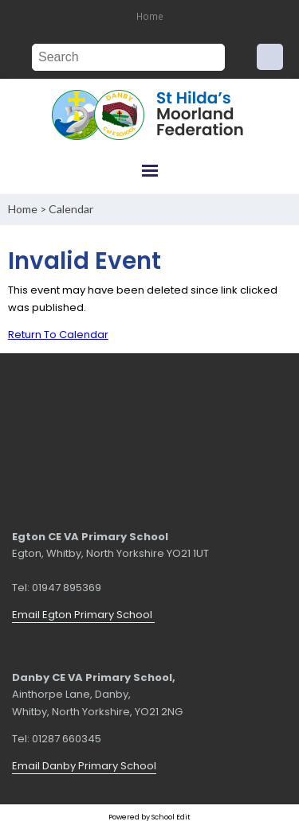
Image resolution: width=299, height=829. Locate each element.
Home (149, 16)
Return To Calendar (58, 334)
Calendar (71, 209)
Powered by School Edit (149, 816)
